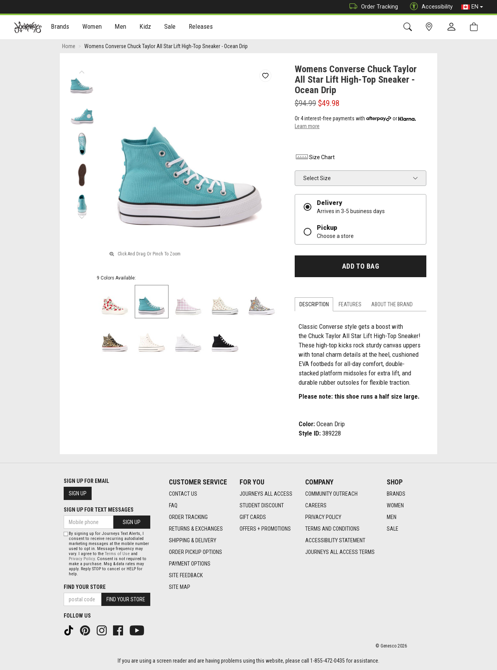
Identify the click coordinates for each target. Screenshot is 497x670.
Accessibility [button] (429, 7)
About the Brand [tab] (392, 304)
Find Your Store (85, 587)
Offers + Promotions (265, 529)
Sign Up (78, 493)
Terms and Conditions (332, 529)
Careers (316, 505)
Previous (82, 70)
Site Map (179, 587)
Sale (170, 28)
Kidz (145, 28)
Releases (201, 28)
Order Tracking (372, 7)
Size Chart (315, 157)
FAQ (173, 505)
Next (82, 215)
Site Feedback (186, 575)
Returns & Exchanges (196, 529)
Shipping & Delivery (192, 540)
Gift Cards (253, 517)
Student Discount (262, 505)
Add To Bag (360, 266)
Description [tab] (314, 304)
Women (92, 28)
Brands (60, 28)
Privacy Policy (323, 517)
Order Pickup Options (195, 552)
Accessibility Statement (335, 540)
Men (120, 28)
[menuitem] (60, 27)
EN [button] (472, 7)
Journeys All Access (266, 494)
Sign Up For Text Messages (99, 510)
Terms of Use (117, 553)
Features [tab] (350, 304)
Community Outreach (331, 494)
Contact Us (183, 494)
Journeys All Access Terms (340, 552)
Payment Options (189, 564)
